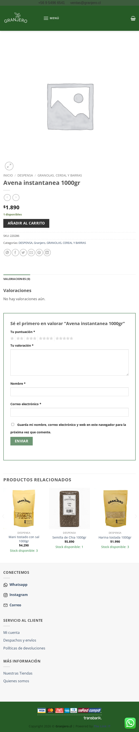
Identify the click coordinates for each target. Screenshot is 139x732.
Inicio (8, 175)
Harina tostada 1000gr (115, 537)
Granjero (39, 243)
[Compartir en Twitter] (23, 252)
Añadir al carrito (26, 223)
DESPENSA (25, 175)
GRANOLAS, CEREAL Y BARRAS (60, 175)
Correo (15, 605)
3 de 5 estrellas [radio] (30, 338)
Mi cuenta (11, 632)
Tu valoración (22, 345)
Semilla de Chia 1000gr (69, 537)
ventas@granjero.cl (85, 3)
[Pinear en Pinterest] (39, 252)
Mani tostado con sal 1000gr (24, 539)
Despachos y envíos (19, 640)
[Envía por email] (31, 252)
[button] (51, 18)
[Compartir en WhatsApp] (7, 252)
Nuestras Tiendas (17, 673)
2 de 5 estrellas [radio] (19, 338)
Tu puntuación (22, 332)
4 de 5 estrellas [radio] (45, 338)
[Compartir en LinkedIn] (47, 252)
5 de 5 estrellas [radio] (63, 338)
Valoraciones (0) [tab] (16, 279)
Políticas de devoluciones (24, 648)
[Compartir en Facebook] (15, 252)
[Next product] (7, 197)
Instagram (18, 594)
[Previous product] (15, 197)
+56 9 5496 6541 (52, 3)
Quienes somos (16, 681)
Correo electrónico (25, 404)
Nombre (18, 383)
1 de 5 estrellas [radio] (11, 338)
